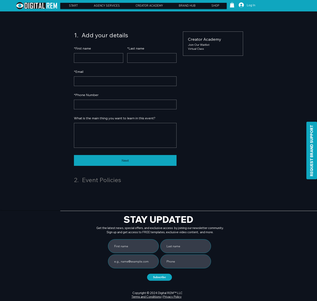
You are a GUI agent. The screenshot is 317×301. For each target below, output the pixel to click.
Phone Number (86, 95)
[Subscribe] (159, 277)
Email (78, 72)
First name (82, 48)
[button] (232, 4)
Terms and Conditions (146, 297)
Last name (135, 48)
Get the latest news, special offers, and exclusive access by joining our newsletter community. (160, 228)
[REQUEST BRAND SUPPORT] (311, 150)
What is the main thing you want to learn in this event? (114, 118)
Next (125, 160)
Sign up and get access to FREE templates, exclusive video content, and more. (160, 232)
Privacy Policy (172, 297)
